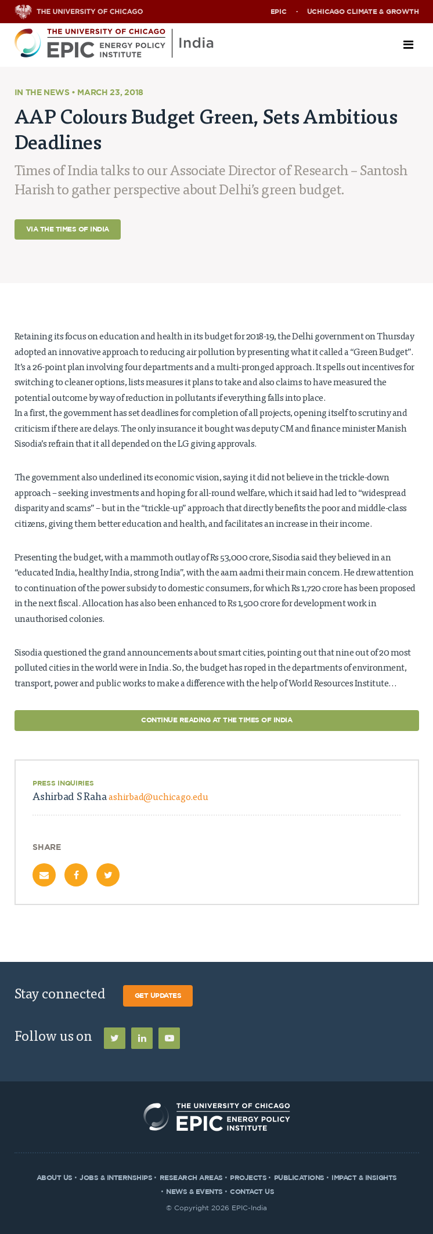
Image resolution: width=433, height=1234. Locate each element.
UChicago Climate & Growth (363, 11)
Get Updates (158, 995)
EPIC (278, 11)
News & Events (194, 1191)
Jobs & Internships (116, 1177)
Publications (299, 1177)
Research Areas (191, 1177)
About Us (55, 1177)
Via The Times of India (67, 229)
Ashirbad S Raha (120, 797)
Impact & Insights (364, 1177)
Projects (248, 1177)
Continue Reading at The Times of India (216, 720)
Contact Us (252, 1191)
